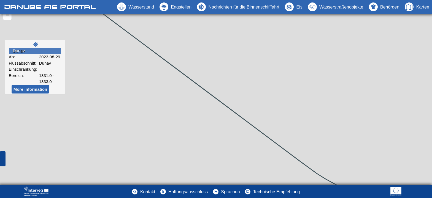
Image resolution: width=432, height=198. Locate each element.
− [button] (7, 16)
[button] (335, 7)
